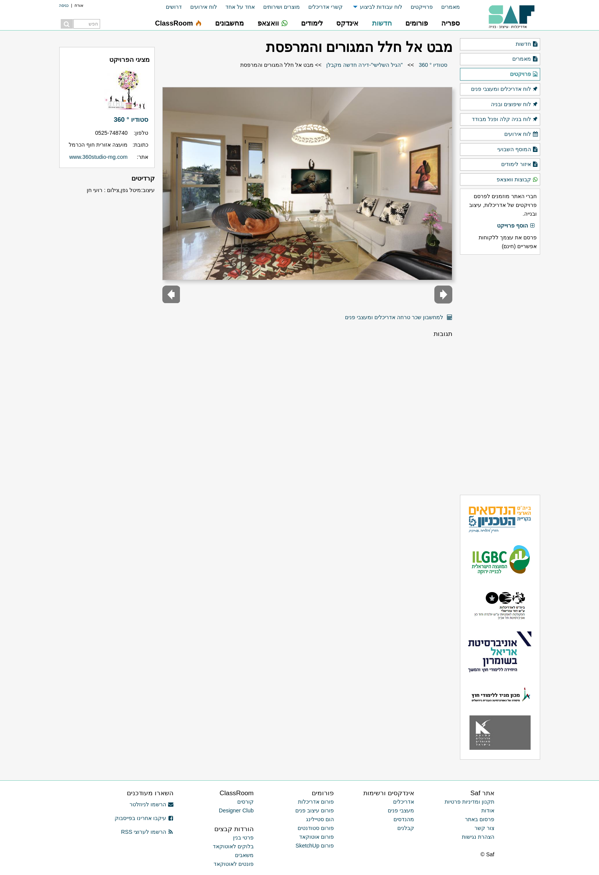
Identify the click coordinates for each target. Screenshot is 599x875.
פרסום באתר (479, 819)
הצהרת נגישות (478, 837)
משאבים (244, 855)
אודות (487, 810)
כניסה (64, 5)
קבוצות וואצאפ (517, 180)
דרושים (174, 7)
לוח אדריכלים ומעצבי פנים (504, 89)
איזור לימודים (519, 164)
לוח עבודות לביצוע (381, 7)
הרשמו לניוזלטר (151, 804)
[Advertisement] (500, 374)
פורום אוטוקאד (316, 837)
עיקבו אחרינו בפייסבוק (144, 818)
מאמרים (450, 7)
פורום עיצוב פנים (314, 810)
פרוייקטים (422, 7)
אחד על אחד (240, 7)
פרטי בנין (243, 838)
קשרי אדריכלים (325, 7)
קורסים (245, 802)
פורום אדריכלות (316, 802)
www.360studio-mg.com (98, 157)
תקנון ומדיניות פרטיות (469, 802)
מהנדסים (403, 819)
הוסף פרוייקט (516, 226)
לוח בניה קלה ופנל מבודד (505, 119)
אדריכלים (403, 802)
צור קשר (484, 828)
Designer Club (236, 810)
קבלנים (405, 828)
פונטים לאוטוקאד (234, 864)
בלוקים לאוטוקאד (233, 846)
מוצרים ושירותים (281, 7)
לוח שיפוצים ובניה (514, 104)
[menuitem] (446, 7)
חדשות (527, 44)
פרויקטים (524, 74)
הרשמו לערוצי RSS (147, 832)
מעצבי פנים (401, 810)
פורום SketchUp (315, 846)
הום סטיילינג (320, 819)
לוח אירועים (203, 7)
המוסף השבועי (517, 149)
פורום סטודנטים (316, 828)
